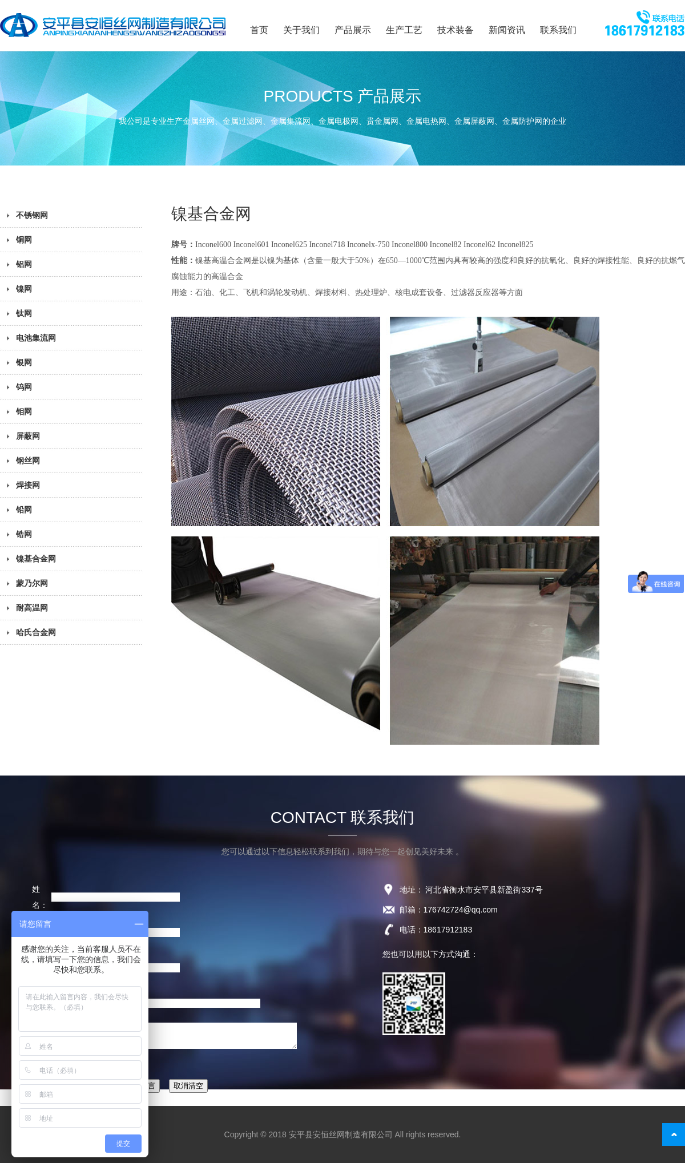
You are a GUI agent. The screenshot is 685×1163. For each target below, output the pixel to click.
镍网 (24, 288)
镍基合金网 (36, 558)
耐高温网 (32, 607)
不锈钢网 (32, 215)
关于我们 (301, 30)
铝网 (24, 264)
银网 (24, 362)
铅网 (24, 509)
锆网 (24, 534)
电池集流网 (36, 337)
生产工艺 (404, 30)
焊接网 (28, 485)
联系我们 (558, 30)
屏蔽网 (28, 436)
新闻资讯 (507, 30)
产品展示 (353, 30)
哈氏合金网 (36, 632)
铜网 (24, 239)
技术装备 (455, 30)
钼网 (24, 411)
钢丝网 (28, 460)
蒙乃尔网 (32, 583)
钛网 (24, 313)
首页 (259, 30)
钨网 (24, 386)
